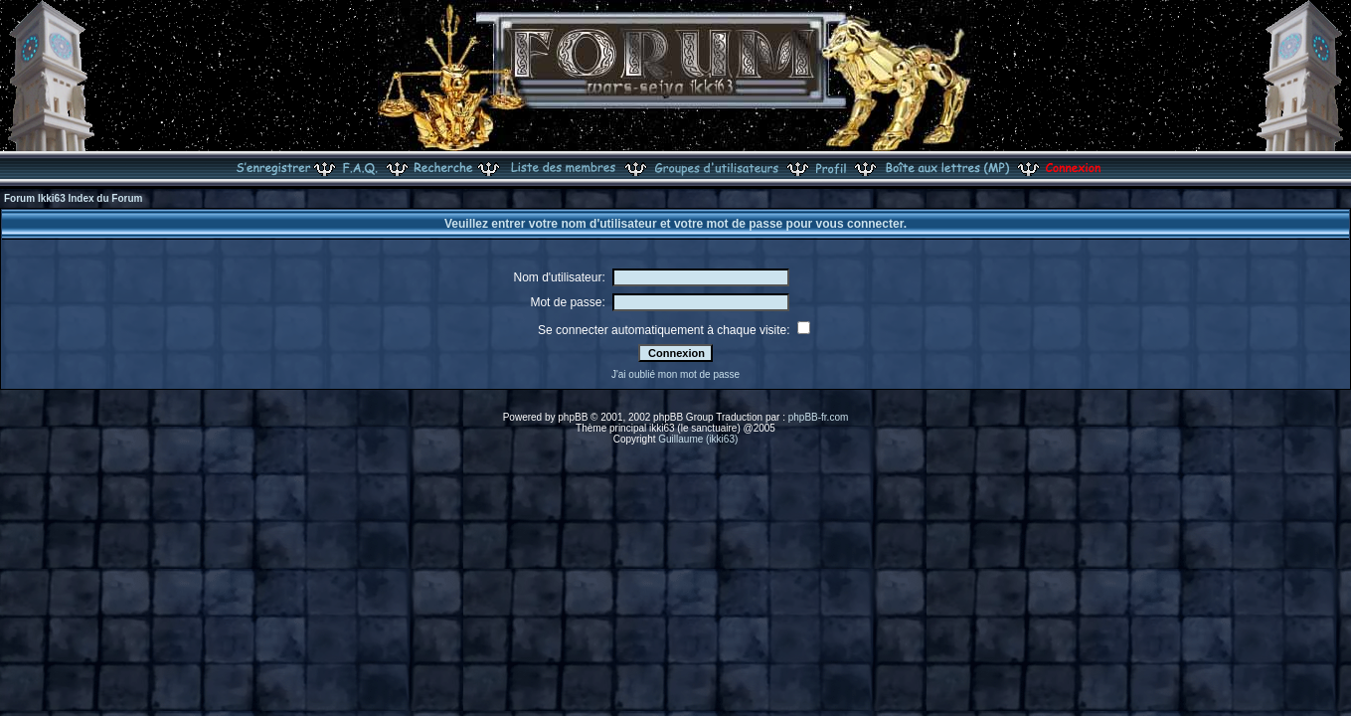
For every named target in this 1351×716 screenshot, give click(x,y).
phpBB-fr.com (818, 417)
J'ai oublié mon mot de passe (675, 374)
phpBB (573, 417)
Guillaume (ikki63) (698, 439)
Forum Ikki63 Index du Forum (73, 198)
